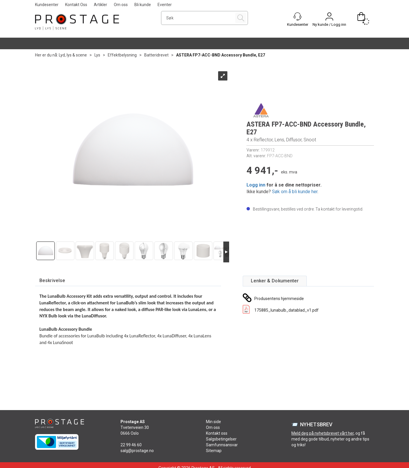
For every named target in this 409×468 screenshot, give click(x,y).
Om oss (121, 4)
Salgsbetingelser (221, 439)
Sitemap (214, 450)
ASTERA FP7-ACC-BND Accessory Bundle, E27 (220, 55)
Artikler (100, 4)
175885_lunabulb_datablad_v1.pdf (286, 310)
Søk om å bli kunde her (294, 191)
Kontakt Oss (76, 4)
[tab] (52, 281)
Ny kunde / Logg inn (329, 24)
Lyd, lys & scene (73, 55)
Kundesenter (47, 4)
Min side (213, 421)
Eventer (165, 4)
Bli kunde (142, 4)
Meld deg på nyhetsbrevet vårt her (322, 433)
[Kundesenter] (297, 16)
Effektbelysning (122, 55)
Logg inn (256, 185)
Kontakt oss (216, 433)
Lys (97, 55)
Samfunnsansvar (222, 445)
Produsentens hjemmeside (279, 298)
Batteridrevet (156, 55)
